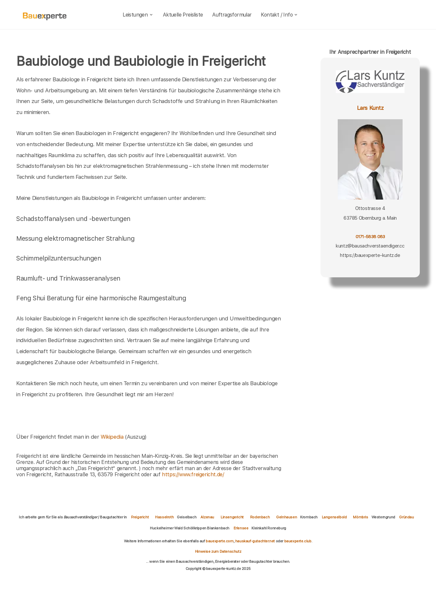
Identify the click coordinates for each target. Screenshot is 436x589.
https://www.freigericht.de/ (193, 474)
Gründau (406, 517)
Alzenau (207, 517)
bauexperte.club (297, 541)
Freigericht (140, 517)
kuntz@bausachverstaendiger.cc (370, 246)
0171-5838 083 (370, 236)
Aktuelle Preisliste (183, 15)
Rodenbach (260, 517)
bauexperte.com (219, 541)
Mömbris (360, 517)
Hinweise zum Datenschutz (218, 551)
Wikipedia (113, 436)
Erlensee (241, 528)
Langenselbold (334, 517)
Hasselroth (164, 517)
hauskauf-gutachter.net (255, 541)
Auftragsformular (231, 15)
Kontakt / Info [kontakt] (279, 15)
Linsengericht (232, 517)
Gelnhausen (286, 517)
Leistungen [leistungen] (138, 15)
